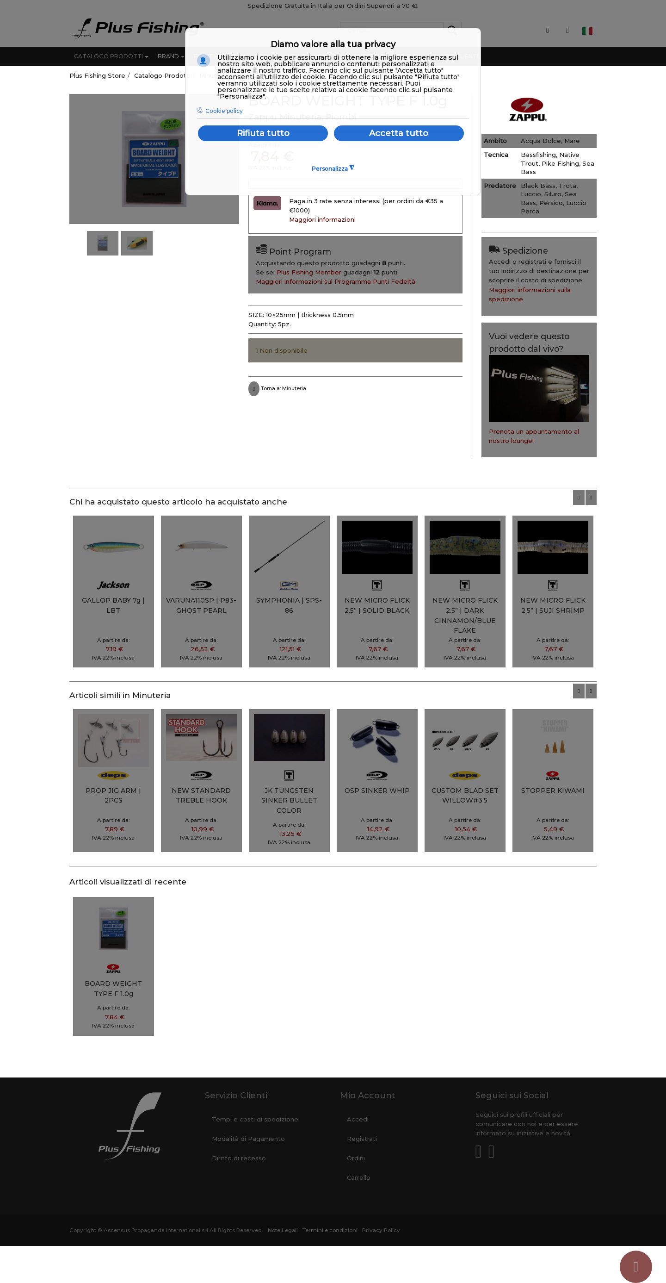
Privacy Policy (381, 1230)
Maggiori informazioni (322, 219)
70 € (410, 5)
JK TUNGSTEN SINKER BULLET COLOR (289, 800)
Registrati (362, 1138)
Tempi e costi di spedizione (255, 1119)
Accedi (358, 1119)
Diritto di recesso (239, 1158)
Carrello (358, 1177)
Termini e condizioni (330, 1230)
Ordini (356, 1158)
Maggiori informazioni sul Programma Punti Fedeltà (335, 281)
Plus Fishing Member (309, 272)
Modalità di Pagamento (248, 1138)
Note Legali (283, 1230)
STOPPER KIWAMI (553, 790)
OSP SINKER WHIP (377, 790)
